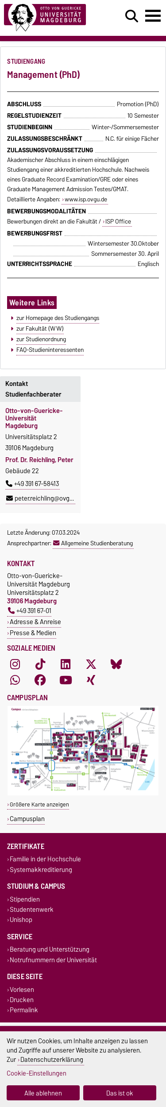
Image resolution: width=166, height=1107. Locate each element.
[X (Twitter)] (91, 664)
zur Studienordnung (41, 339)
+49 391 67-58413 (32, 483)
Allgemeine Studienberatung (93, 543)
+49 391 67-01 (29, 610)
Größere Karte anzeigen (39, 804)
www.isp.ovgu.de (86, 199)
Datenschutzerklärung (51, 1059)
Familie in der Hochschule (45, 859)
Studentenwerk (32, 909)
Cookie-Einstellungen (36, 1073)
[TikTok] (40, 664)
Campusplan (27, 818)
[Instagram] (15, 664)
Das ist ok (119, 1093)
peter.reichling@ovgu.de (43, 498)
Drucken (22, 1000)
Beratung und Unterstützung (49, 950)
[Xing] (91, 680)
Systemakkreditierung (41, 869)
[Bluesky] (116, 664)
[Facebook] (40, 680)
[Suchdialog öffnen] (131, 16)
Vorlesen (22, 989)
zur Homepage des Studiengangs (57, 317)
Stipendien (25, 899)
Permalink (24, 1010)
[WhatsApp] (15, 680)
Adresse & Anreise (35, 621)
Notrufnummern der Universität (53, 960)
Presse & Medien (33, 632)
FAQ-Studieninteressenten (50, 349)
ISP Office (118, 221)
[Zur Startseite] (51, 18)
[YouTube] (65, 680)
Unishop (21, 920)
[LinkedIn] (65, 664)
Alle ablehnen (43, 1093)
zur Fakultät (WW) (40, 328)
